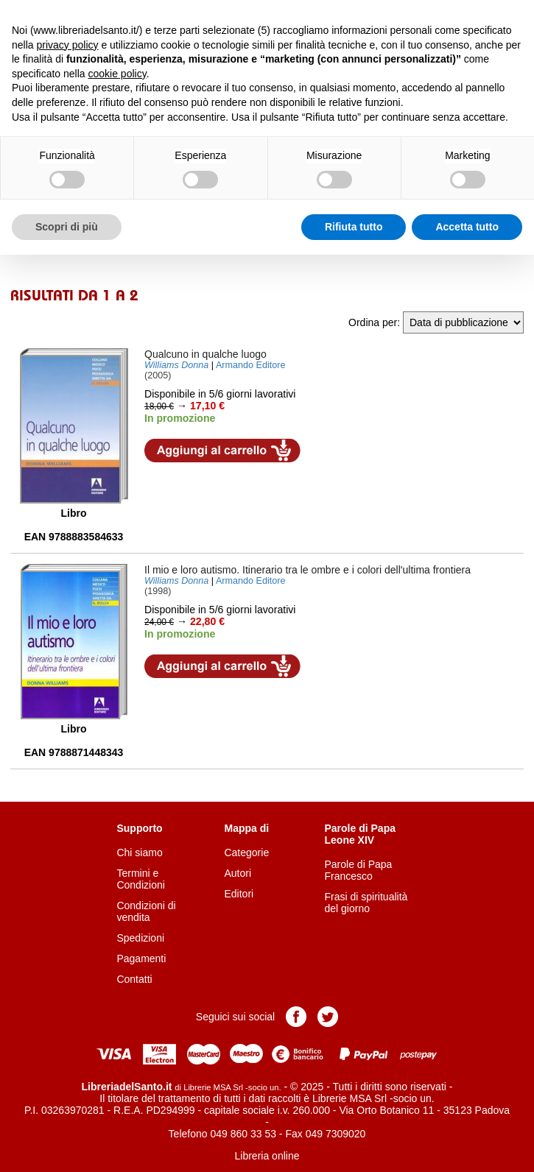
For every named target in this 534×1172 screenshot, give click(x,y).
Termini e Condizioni (140, 879)
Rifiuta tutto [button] (354, 227)
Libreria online (267, 1156)
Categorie (246, 852)
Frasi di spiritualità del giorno (366, 902)
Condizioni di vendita (145, 911)
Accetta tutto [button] (467, 227)
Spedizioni (140, 938)
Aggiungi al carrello (222, 450)
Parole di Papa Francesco (359, 870)
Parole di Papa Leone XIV (360, 834)
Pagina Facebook (296, 1016)
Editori (238, 894)
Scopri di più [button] (66, 227)
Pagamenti (141, 958)
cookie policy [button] (117, 74)
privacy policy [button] (67, 45)
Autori (237, 873)
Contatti (134, 979)
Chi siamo (139, 852)
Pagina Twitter (327, 1016)
